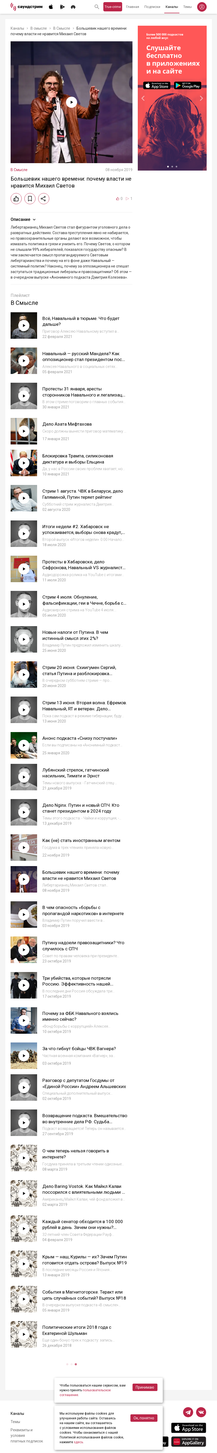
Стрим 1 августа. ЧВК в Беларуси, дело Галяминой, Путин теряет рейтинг (79, 497)
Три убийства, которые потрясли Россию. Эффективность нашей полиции (78, 983)
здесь (78, 1442)
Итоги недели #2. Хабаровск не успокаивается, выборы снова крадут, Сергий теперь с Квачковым (84, 532)
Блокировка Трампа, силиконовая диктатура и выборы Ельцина (79, 459)
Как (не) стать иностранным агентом (82, 840)
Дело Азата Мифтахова (67, 424)
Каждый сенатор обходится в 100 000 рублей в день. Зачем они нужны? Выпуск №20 (84, 1226)
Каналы (172, 7)
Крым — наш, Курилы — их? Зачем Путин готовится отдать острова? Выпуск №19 (79, 1261)
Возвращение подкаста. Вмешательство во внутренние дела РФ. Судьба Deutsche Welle (82, 1120)
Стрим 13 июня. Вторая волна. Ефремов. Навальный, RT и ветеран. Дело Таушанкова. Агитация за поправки (81, 711)
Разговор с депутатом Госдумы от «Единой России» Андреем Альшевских (80, 1085)
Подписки (152, 7)
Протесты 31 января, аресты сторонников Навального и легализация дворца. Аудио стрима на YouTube (84, 397)
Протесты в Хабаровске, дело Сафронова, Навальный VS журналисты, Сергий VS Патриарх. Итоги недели (79, 570)
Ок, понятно (144, 1418)
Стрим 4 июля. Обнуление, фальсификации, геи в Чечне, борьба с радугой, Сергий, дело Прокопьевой (84, 602)
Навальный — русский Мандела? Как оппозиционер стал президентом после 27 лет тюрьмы (82, 359)
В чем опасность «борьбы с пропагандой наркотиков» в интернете (84, 910)
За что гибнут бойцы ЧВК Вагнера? (80, 1047)
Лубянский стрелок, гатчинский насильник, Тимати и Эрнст (77, 772)
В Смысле (61, 28)
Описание (24, 219)
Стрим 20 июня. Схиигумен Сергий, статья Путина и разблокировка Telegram (80, 673)
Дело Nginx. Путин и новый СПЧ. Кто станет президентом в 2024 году (82, 807)
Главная (132, 7)
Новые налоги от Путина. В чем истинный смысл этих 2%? (76, 635)
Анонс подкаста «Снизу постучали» (80, 737)
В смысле (38, 28)
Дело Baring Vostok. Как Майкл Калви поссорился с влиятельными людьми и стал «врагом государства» (83, 1191)
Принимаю (145, 1387)
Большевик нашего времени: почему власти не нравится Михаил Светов (82, 874)
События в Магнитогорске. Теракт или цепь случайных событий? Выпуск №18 (84, 1296)
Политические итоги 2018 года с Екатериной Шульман (77, 1329)
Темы (187, 7)
